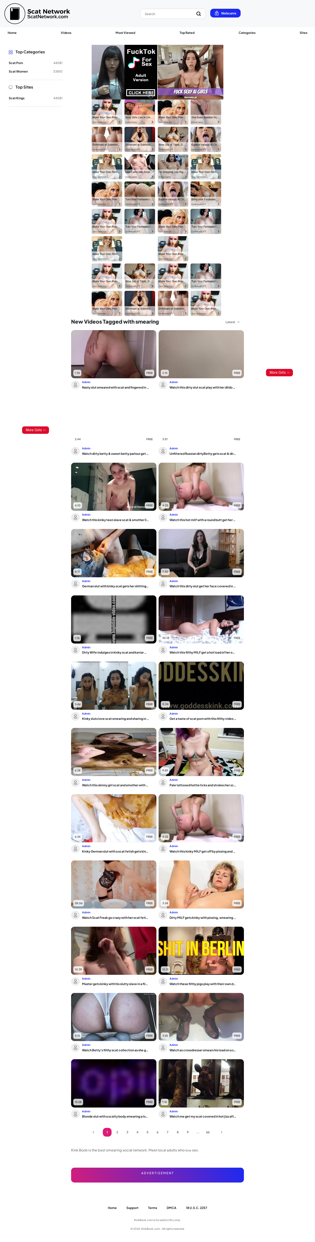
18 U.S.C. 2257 (196, 1208)
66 (208, 1132)
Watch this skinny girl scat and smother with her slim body (115, 785)
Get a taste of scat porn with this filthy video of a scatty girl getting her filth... (203, 718)
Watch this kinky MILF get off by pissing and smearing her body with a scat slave (203, 851)
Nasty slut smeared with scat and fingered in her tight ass (115, 387)
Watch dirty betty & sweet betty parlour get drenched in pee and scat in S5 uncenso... (115, 453)
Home (12, 33)
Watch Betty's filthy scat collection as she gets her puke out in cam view (115, 1050)
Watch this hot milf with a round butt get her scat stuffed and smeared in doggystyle (203, 520)
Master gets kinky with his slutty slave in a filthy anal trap (115, 984)
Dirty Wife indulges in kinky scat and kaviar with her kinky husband (115, 652)
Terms (152, 1208)
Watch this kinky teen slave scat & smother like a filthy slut (115, 520)
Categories (247, 33)
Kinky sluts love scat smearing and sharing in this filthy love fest (115, 718)
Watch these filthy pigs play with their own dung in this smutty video (203, 984)
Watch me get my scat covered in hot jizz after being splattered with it (203, 1116)
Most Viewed (125, 33)
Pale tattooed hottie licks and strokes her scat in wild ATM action (203, 785)
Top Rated (187, 33)
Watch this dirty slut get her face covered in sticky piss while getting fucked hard (203, 586)
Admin (86, 382)
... (198, 1132)
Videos (66, 33)
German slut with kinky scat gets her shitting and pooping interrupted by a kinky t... (115, 586)
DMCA (171, 1208)
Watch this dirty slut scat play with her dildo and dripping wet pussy (203, 387)
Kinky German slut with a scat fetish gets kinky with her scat (115, 851)
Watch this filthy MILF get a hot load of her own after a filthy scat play (203, 652)
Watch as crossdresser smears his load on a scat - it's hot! (203, 1050)
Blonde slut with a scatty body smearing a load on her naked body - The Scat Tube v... (115, 1116)
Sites (303, 33)
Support (132, 1208)
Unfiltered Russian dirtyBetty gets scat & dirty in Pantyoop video (203, 453)
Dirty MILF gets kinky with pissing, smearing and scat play (203, 917)
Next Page (221, 1132)
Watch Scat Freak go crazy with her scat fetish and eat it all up (115, 917)
